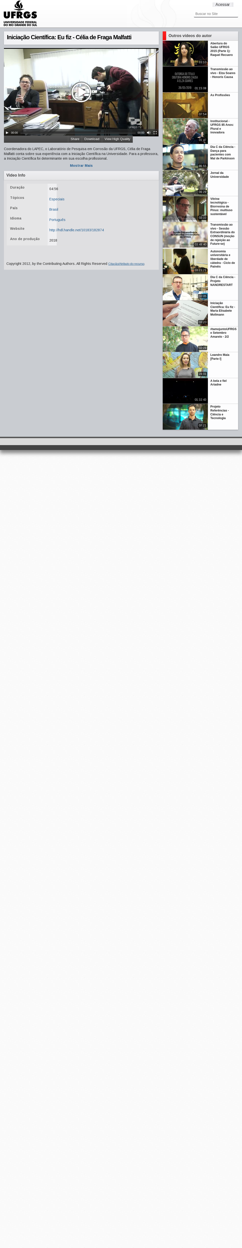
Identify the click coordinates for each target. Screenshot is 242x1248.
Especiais (57, 199)
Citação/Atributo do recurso (126, 264)
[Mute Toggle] (149, 133)
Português (57, 220)
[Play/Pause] (7, 133)
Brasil (53, 209)
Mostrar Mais (81, 165)
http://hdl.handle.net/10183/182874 (76, 230)
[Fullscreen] (155, 133)
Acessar (222, 4)
